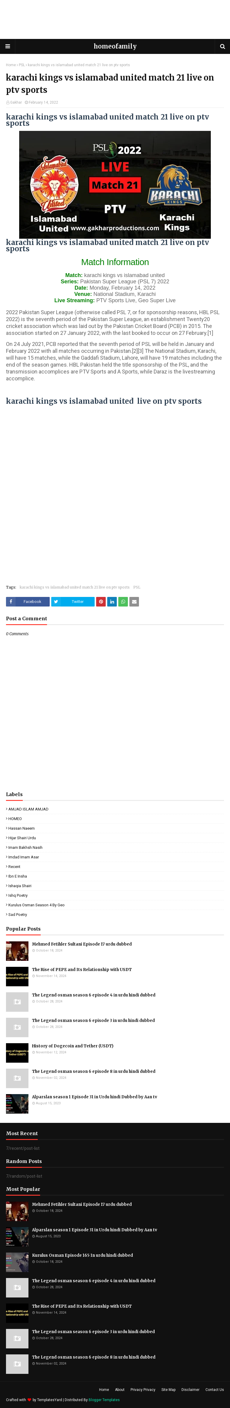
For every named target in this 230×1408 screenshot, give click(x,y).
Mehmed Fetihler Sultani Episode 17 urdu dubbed (82, 944)
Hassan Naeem (21, 828)
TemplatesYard (49, 1400)
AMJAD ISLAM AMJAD (28, 809)
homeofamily (115, 46)
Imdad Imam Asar (23, 857)
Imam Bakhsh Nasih (25, 847)
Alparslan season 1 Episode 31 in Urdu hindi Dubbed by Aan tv (94, 1097)
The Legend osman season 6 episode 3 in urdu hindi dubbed (93, 1020)
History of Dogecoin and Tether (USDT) (73, 1046)
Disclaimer (190, 1390)
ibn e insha (17, 876)
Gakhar (16, 102)
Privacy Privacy (143, 1390)
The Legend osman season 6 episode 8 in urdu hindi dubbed (93, 1071)
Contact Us (214, 1390)
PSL (22, 65)
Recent (14, 866)
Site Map (168, 1390)
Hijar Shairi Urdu (22, 838)
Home (11, 65)
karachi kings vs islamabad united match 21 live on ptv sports (75, 587)
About (120, 1390)
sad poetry (17, 914)
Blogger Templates (104, 1400)
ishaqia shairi (19, 886)
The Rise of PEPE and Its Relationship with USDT (82, 969)
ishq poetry (18, 895)
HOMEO (15, 818)
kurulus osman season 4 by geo (36, 905)
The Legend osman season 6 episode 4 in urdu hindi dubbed (93, 995)
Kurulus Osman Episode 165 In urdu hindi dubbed (82, 1255)
